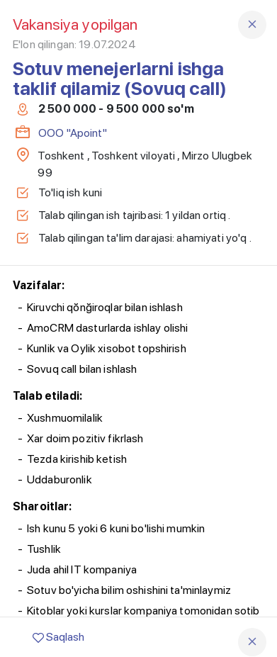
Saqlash (58, 637)
